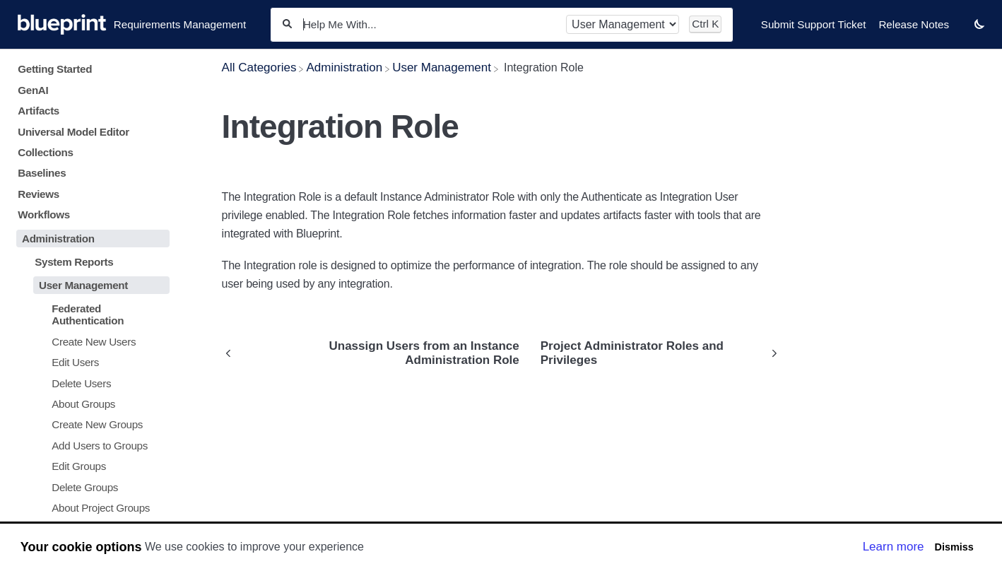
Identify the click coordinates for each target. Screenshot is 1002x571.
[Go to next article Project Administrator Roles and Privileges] (655, 353)
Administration (58, 238)
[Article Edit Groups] (90, 466)
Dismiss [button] (953, 547)
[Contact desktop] (961, 31)
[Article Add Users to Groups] (90, 445)
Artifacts (38, 111)
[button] (979, 24)
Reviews (38, 194)
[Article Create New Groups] (90, 424)
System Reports (74, 262)
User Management (83, 285)
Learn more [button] (893, 546)
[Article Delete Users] (90, 382)
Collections (45, 152)
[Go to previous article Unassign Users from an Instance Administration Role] (376, 353)
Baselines (42, 173)
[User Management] (441, 67)
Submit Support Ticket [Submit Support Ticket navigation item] (813, 24)
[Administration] (344, 67)
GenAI (33, 90)
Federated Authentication (88, 314)
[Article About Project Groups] (90, 508)
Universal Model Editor (73, 132)
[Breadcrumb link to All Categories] (259, 67)
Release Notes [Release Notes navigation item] (913, 24)
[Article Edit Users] (90, 362)
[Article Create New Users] (90, 341)
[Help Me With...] (429, 24)
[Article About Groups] (90, 404)
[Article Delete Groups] (90, 487)
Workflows (44, 214)
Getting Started (55, 69)
